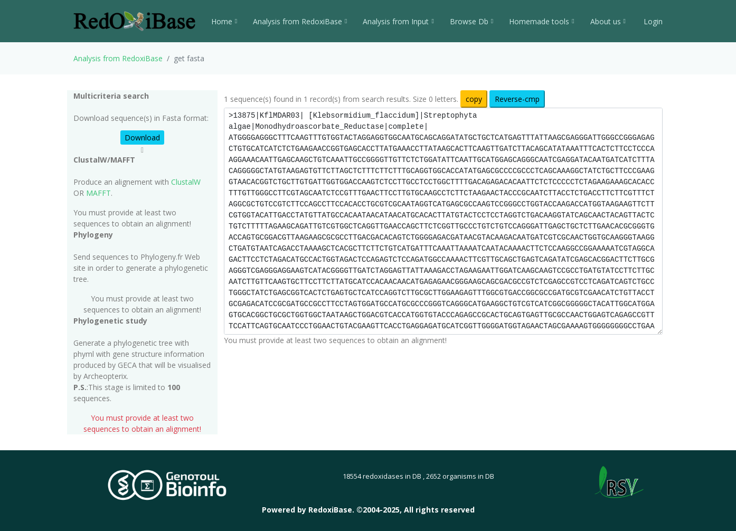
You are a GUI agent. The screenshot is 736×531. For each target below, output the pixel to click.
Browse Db (471, 21)
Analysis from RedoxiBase (118, 58)
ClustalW (186, 182)
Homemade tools (541, 21)
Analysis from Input (398, 21)
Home (224, 21)
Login (652, 21)
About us (608, 21)
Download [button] (142, 137)
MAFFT (98, 193)
